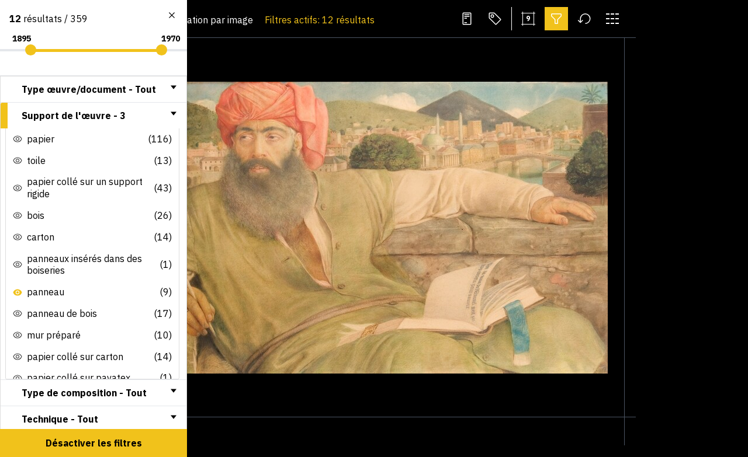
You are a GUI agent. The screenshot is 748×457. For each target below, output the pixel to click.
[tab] (93, 89)
